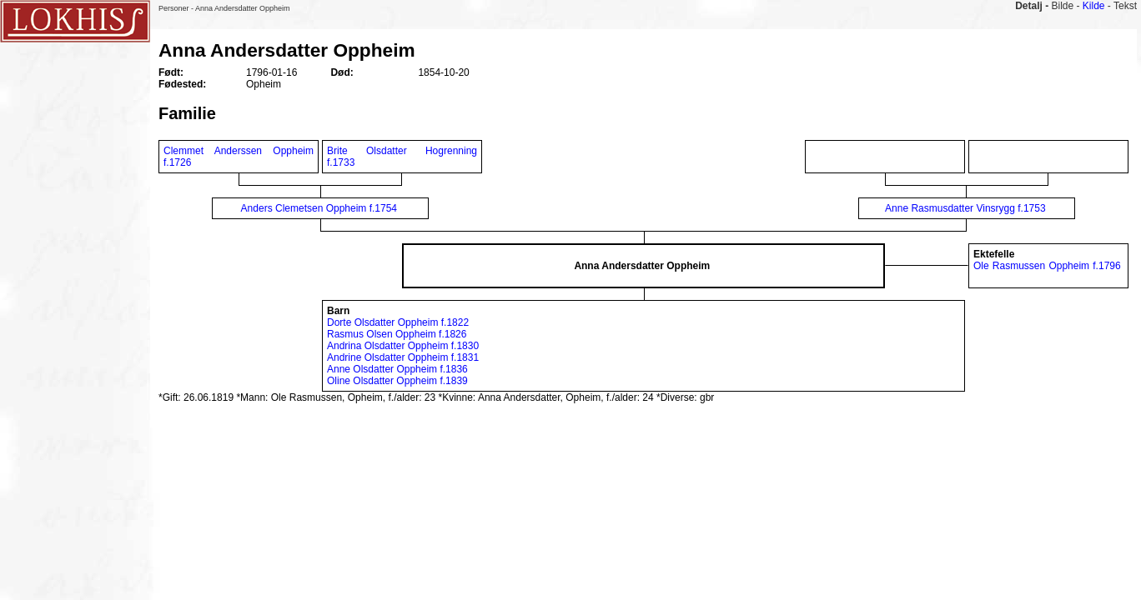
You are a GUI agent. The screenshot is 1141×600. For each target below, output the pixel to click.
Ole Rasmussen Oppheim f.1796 (1047, 266)
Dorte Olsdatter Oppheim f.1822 (398, 322)
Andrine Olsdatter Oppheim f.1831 (403, 357)
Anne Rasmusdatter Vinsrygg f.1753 (965, 208)
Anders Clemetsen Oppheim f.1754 (319, 208)
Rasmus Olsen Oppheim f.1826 (396, 334)
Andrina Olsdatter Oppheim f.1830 (403, 346)
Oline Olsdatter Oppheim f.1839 (397, 381)
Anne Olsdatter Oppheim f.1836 (397, 369)
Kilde (1094, 6)
